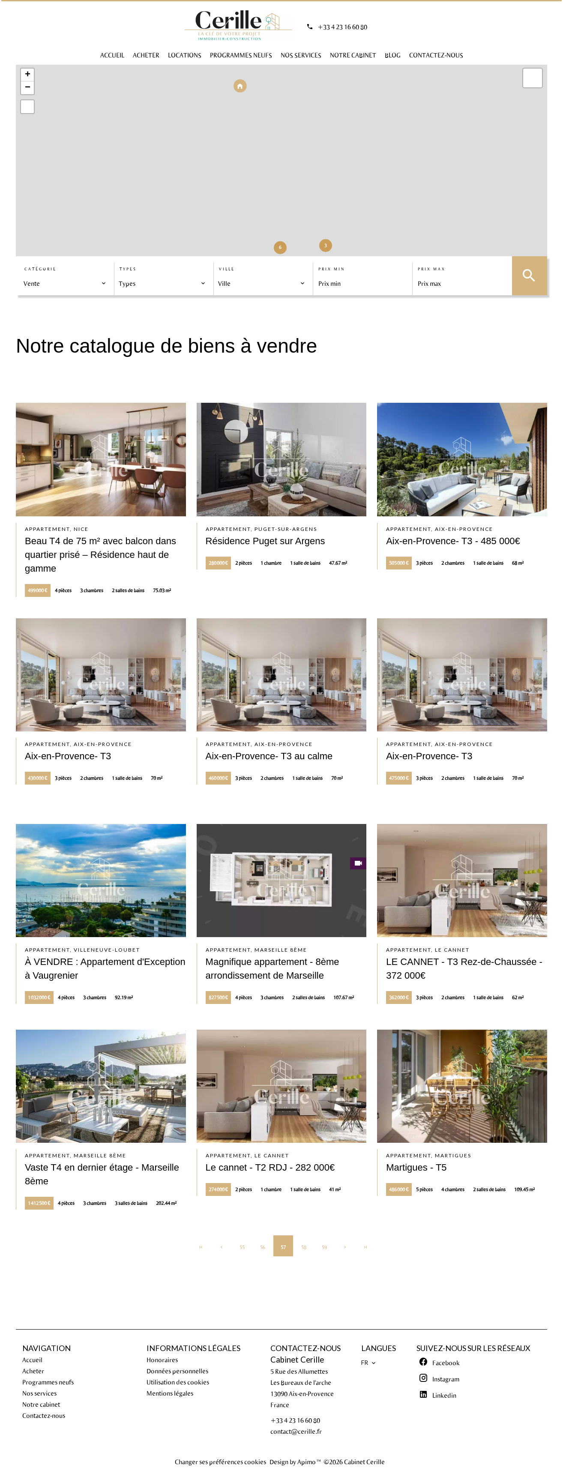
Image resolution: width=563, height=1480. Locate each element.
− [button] (27, 87)
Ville (227, 269)
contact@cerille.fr (296, 1431)
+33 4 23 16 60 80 (342, 26)
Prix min (331, 269)
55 (242, 1247)
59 (324, 1247)
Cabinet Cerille (297, 1359)
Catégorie (40, 269)
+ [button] (27, 75)
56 (262, 1247)
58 (303, 1247)
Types (128, 269)
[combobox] (65, 283)
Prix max (432, 269)
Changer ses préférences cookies (220, 1461)
